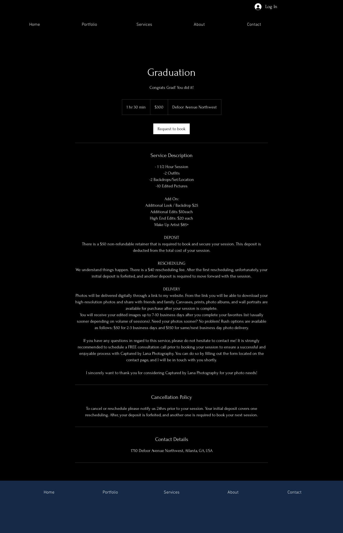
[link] (171, 128)
